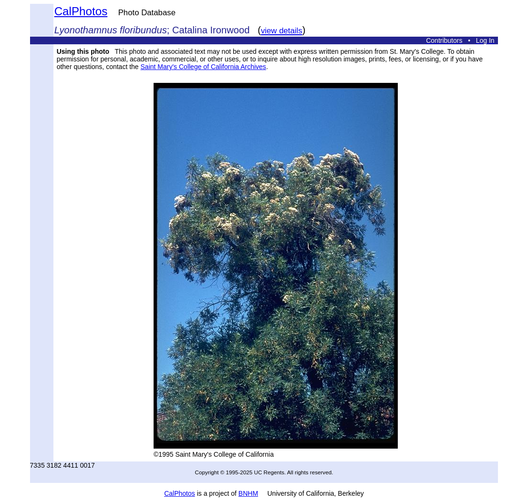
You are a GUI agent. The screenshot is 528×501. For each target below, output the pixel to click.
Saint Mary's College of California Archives (203, 66)
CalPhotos (81, 11)
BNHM (248, 493)
